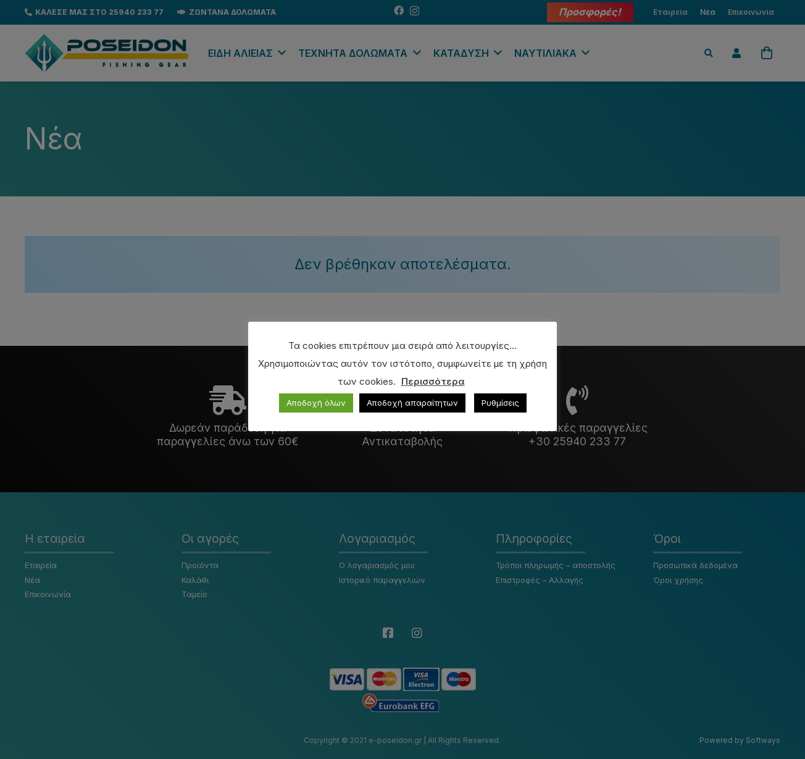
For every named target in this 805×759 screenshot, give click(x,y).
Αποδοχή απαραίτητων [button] (412, 403)
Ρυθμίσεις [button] (500, 403)
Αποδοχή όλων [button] (316, 403)
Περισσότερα (433, 381)
